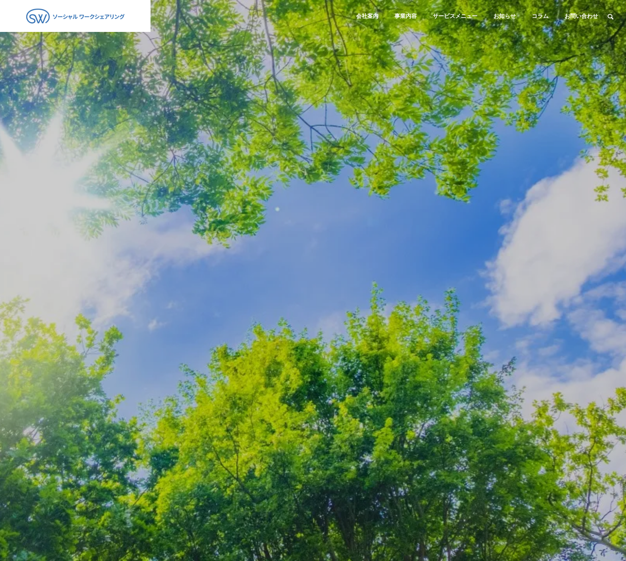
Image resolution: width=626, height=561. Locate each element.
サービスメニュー (455, 16)
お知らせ (504, 16)
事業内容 (405, 16)
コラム (540, 16)
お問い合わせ (581, 16)
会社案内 (367, 16)
